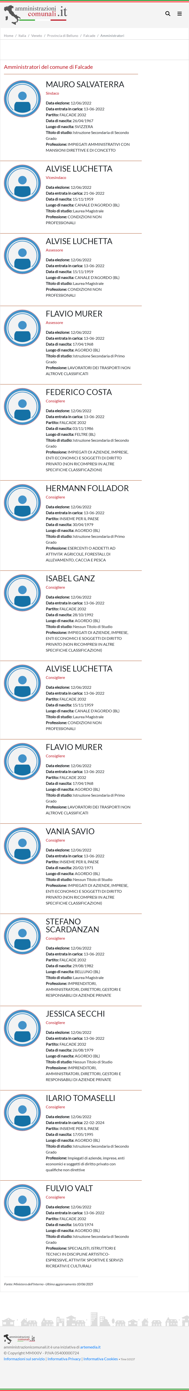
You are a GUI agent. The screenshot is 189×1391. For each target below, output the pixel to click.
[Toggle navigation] (167, 13)
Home (8, 35)
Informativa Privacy (64, 1358)
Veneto (36, 35)
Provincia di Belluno (62, 35)
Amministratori (112, 35)
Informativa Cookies (100, 1358)
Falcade (89, 35)
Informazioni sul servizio (24, 1358)
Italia (22, 35)
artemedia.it (90, 1347)
